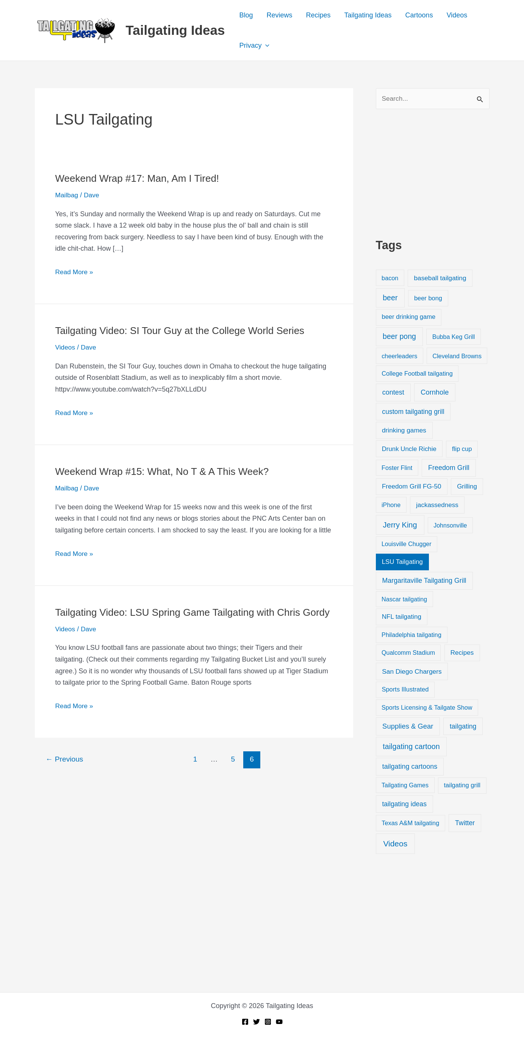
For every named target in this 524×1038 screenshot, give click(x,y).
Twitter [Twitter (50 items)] (465, 823)
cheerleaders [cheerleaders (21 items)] (399, 356)
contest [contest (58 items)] (393, 392)
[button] (265, 45)
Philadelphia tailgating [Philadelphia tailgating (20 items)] (411, 635)
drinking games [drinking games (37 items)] (404, 430)
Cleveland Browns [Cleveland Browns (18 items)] (457, 356)
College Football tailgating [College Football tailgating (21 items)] (417, 373)
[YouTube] (279, 1021)
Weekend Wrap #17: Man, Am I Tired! (137, 178)
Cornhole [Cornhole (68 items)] (435, 392)
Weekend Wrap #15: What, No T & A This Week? (162, 471)
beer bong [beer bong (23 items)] (428, 298)
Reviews (279, 15)
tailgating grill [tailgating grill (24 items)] (462, 785)
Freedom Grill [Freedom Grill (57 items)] (448, 468)
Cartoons (419, 15)
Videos (457, 15)
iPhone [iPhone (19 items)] (391, 505)
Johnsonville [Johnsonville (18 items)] (450, 525)
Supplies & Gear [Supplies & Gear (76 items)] (407, 727)
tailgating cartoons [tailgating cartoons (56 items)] (410, 767)
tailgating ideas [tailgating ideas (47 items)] (404, 804)
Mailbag (67, 195)
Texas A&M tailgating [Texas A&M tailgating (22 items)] (410, 823)
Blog (246, 15)
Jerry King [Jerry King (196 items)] (400, 525)
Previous (64, 759)
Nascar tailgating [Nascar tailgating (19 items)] (404, 599)
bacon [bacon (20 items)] (390, 278)
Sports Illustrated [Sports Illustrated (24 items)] (405, 689)
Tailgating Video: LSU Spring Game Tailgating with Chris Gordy (192, 612)
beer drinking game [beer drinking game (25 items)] (408, 317)
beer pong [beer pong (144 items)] (399, 336)
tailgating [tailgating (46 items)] (463, 727)
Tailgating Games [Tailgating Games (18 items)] (405, 785)
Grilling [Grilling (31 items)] (467, 486)
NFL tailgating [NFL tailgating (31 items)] (401, 617)
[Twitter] (256, 1021)
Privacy (254, 45)
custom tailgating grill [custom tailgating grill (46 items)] (413, 412)
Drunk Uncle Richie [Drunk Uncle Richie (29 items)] (409, 449)
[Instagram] (267, 1021)
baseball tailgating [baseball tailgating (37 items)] (440, 278)
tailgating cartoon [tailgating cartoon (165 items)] (411, 747)
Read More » (75, 272)
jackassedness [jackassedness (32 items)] (437, 505)
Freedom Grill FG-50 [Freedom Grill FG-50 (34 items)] (411, 486)
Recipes (318, 15)
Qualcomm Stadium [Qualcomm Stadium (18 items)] (408, 653)
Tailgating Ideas (175, 30)
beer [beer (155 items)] (390, 298)
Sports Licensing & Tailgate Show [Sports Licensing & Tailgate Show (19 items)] (427, 707)
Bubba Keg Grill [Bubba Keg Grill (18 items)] (453, 337)
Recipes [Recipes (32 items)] (462, 653)
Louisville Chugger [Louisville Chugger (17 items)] (407, 544)
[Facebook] (245, 1021)
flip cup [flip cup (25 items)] (462, 449)
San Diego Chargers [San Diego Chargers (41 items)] (412, 672)
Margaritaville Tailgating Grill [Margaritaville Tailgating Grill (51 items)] (424, 581)
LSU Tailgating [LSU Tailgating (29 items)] (402, 562)
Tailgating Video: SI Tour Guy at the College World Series (180, 330)
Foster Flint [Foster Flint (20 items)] (397, 468)
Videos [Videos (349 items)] (395, 844)
